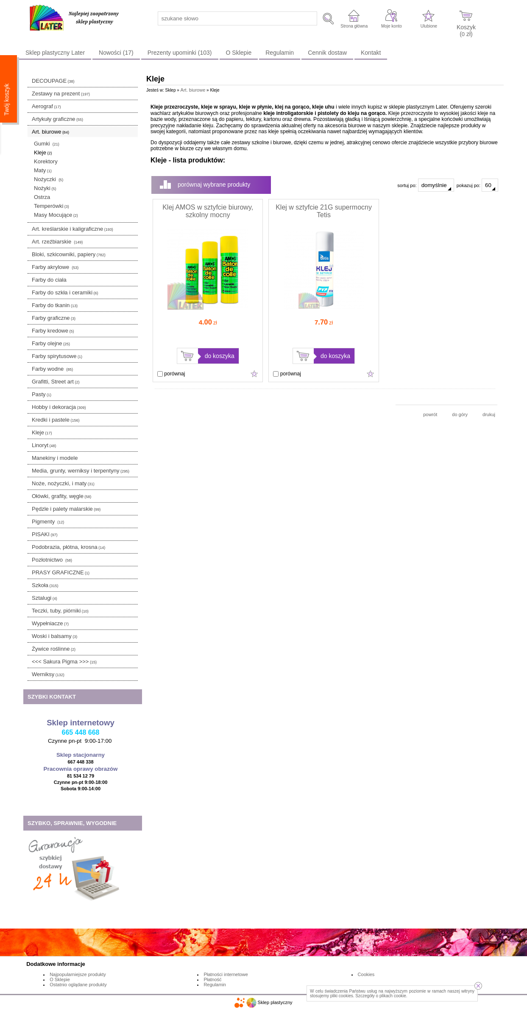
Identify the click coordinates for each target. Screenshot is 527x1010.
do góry (460, 414)
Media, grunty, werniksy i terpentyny (80, 470)
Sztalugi (44, 598)
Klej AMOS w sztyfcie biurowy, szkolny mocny (207, 211)
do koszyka (219, 356)
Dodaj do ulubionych (254, 374)
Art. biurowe (50, 132)
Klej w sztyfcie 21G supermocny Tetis (324, 211)
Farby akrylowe (55, 267)
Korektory (46, 161)
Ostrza (42, 197)
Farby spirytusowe (57, 356)
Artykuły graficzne (57, 119)
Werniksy (48, 674)
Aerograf (46, 106)
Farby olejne (51, 343)
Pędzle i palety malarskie (66, 509)
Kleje (43, 152)
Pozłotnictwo (52, 560)
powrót (430, 414)
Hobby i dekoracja (59, 407)
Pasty (41, 394)
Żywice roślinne (53, 649)
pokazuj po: (477, 185)
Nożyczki (48, 179)
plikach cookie (392, 995)
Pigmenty (48, 521)
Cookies (366, 974)
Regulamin (279, 52)
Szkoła (45, 585)
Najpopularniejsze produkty (78, 974)
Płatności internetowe (226, 974)
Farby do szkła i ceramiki (65, 292)
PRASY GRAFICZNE (60, 572)
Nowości (116, 52)
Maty (43, 170)
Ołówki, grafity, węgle (61, 496)
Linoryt (44, 445)
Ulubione (429, 26)
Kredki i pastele (55, 420)
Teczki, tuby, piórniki (60, 610)
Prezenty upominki (180, 52)
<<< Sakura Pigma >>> (64, 661)
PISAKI (44, 534)
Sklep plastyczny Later (55, 52)
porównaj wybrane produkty (214, 184)
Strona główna (354, 26)
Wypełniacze (50, 623)
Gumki (46, 143)
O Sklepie (239, 52)
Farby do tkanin (55, 305)
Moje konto (391, 26)
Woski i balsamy (54, 636)
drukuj (488, 414)
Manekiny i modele (55, 458)
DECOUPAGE (53, 81)
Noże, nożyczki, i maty (63, 483)
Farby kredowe (53, 330)
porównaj (171, 374)
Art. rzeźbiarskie (57, 241)
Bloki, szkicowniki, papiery (69, 254)
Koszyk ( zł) (466, 30)
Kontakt (371, 52)
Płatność (212, 979)
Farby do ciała (49, 280)
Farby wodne (52, 369)
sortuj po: (425, 185)
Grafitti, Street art (55, 381)
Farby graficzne (53, 318)
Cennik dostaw (327, 52)
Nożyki (45, 188)
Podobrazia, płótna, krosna (68, 547)
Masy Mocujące (56, 215)
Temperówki (51, 206)
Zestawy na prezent (61, 93)
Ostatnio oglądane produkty (78, 984)
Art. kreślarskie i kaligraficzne (72, 229)
